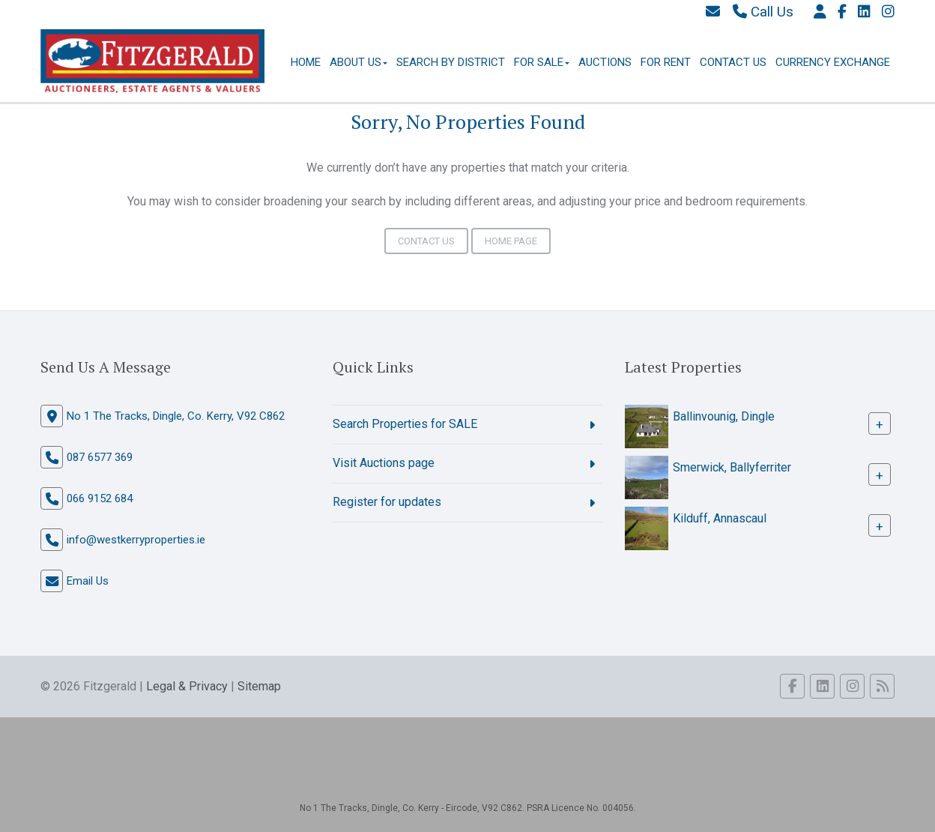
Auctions (605, 62)
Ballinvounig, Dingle (724, 416)
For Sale (541, 62)
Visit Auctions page (384, 463)
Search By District (450, 62)
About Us (358, 62)
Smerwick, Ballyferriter (732, 467)
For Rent (666, 62)
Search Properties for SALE (405, 424)
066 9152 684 (100, 498)
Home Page (511, 241)
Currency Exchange (832, 62)
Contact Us (733, 62)
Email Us (88, 581)
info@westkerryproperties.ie (136, 539)
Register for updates (387, 502)
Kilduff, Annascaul (719, 518)
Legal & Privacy (187, 686)
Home (306, 62)
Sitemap (259, 686)
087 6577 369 (100, 457)
